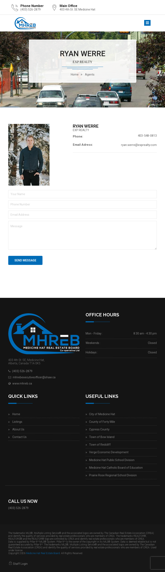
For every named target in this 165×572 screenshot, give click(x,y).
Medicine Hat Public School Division (111, 460)
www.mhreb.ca (22, 383)
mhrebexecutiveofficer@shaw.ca (34, 377)
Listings (17, 421)
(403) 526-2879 (30, 9)
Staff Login (18, 563)
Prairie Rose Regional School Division (113, 475)
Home (16, 414)
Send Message (25, 260)
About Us (18, 429)
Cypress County (99, 429)
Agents (89, 74)
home (75, 74)
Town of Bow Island (101, 437)
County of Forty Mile (102, 421)
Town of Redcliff (100, 444)
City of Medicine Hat (102, 414)
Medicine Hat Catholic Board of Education (116, 467)
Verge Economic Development (108, 452)
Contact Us (19, 437)
